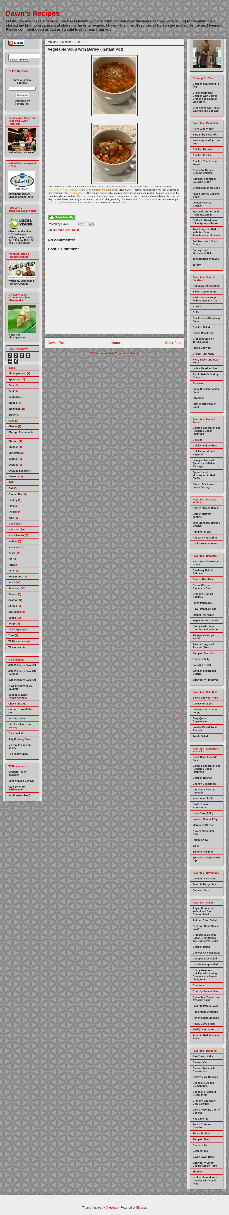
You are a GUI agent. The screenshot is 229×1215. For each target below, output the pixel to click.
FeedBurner (22, 103)
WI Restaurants (17, 641)
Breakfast (14, 408)
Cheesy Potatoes (203, 703)
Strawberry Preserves (205, 679)
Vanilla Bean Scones (205, 543)
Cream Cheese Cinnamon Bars (202, 587)
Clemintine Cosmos (204, 878)
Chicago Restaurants (20, 432)
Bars (11, 385)
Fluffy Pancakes (202, 602)
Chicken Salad (201, 327)
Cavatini (197, 439)
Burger (12, 414)
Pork (11, 570)
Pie (10, 559)
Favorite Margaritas (204, 884)
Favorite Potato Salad (205, 1006)
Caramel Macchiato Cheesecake (204, 1070)
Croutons (198, 985)
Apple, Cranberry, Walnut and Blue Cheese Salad (203, 911)
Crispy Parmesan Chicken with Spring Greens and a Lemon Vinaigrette (205, 97)
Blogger (141, 1207)
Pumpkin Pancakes (204, 653)
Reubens (198, 383)
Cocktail (13, 458)
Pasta (11, 553)
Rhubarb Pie (200, 1145)
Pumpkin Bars (201, 1139)
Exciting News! (17, 718)
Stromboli (198, 398)
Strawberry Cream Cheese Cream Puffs (205, 1164)
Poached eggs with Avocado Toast (204, 646)
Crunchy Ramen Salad (206, 991)
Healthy (13, 500)
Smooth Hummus (203, 851)
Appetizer (14, 379)
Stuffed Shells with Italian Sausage (204, 486)
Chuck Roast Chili (203, 333)
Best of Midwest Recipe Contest (18, 696)
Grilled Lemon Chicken (206, 187)
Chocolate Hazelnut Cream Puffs (204, 1093)
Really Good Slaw (203, 1029)
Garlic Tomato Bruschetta (201, 806)
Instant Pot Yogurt (203, 614)
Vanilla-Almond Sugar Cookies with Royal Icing (206, 1180)
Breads (12, 402)
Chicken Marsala (203, 149)
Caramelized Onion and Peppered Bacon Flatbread (207, 430)
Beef (11, 391)
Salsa (196, 845)
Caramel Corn (201, 1062)
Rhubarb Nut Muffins (205, 537)
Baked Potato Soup (204, 291)
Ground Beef (16, 494)
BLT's (196, 312)
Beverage (14, 396)
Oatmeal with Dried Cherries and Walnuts (205, 628)
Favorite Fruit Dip (203, 798)
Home (115, 343)
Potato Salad (200, 736)
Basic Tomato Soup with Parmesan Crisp (205, 299)
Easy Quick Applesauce (200, 720)
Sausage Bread (202, 665)
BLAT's (197, 306)
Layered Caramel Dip (205, 819)
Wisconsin (14, 647)
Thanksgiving (16, 629)
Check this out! (17, 703)
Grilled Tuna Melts (203, 353)
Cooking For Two (18, 470)
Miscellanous (16, 535)
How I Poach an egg (204, 608)
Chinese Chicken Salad (206, 952)
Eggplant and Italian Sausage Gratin (204, 180)
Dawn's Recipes (33, 13)
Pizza (11, 564)
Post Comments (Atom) (123, 353)
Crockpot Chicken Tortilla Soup (203, 340)
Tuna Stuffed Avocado (206, 258)
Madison (13, 523)
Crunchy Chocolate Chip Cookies (204, 1102)
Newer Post (56, 343)
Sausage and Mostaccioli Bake (203, 252)
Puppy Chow (200, 839)
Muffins (12, 541)
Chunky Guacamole (204, 783)
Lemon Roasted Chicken (202, 204)
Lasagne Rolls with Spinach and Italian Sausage (204, 463)
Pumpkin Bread (202, 531)
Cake (11, 420)
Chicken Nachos (202, 777)
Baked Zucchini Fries (205, 697)
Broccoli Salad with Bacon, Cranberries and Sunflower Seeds (205, 937)
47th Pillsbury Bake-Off (22, 679)
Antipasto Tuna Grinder (206, 285)
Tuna (11, 635)
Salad (11, 582)
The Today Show (18, 753)
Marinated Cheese (203, 825)
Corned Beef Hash (203, 579)
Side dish (14, 611)
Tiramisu (198, 1171)
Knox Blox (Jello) (203, 813)
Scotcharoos (200, 1151)
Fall (10, 482)
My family (14, 547)
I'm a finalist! (16, 733)
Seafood (13, 600)
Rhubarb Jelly (201, 659)
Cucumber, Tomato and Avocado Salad (206, 999)
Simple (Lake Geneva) (21, 780)
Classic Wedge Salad (205, 964)
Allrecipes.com (17, 373)
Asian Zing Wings (203, 128)
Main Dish (64, 229)
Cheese (12, 426)
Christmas (14, 452)
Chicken (13, 441)
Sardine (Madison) (19, 795)
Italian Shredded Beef (205, 368)
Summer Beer (201, 890)
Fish (11, 488)
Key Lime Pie (200, 1118)
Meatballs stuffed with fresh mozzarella (206, 213)
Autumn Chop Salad (205, 920)
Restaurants (15, 576)
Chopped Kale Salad (205, 958)
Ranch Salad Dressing (206, 1017)
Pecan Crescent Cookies (202, 1126)
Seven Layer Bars (203, 1156)
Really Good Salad (204, 1023)
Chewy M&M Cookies (205, 1077)
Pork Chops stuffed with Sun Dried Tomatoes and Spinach (206, 232)
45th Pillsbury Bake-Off (22, 665)
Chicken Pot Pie (202, 155)
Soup (75, 229)
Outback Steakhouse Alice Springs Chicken (206, 222)
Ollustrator (112, 1207)
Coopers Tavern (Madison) (17, 773)
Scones (12, 594)
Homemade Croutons (205, 1011)
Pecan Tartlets (201, 1133)
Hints (11, 505)
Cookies (13, 464)
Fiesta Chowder (202, 347)
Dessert (13, 476)
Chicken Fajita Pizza (205, 445)
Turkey (197, 264)
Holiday (13, 511)
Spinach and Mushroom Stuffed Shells (204, 475)
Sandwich (14, 588)
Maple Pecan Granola (205, 620)
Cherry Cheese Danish (206, 508)
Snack (12, 617)
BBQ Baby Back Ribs (205, 134)
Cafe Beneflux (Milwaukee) (16, 788)
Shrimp (12, 606)
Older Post (173, 343)
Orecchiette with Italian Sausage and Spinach (206, 109)
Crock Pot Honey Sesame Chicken (203, 172)
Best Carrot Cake (203, 1056)
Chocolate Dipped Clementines (203, 1084)
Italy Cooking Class (19, 739)
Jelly (11, 517)
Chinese (13, 447)
